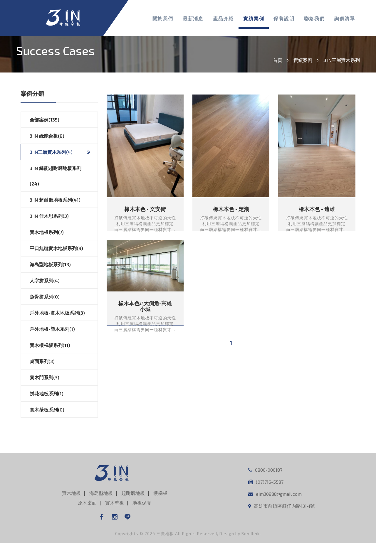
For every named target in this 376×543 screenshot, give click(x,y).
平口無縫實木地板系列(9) (64, 248)
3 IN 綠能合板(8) (64, 136)
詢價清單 (344, 18)
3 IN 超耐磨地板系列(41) (64, 200)
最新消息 (193, 18)
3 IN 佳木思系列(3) (64, 216)
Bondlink (250, 533)
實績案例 (253, 18)
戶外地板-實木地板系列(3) (64, 313)
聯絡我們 (314, 18)
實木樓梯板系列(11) (64, 345)
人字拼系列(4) (64, 281)
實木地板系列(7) (64, 232)
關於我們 (162, 18)
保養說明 (283, 18)
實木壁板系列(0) (64, 410)
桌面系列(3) (64, 361)
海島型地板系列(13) (64, 264)
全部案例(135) (64, 120)
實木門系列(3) (64, 377)
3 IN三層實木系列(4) (60, 152)
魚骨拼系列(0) (64, 297)
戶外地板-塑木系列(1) (64, 329)
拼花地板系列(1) (64, 394)
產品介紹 (223, 18)
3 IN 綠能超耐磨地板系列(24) (64, 173)
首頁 (277, 60)
